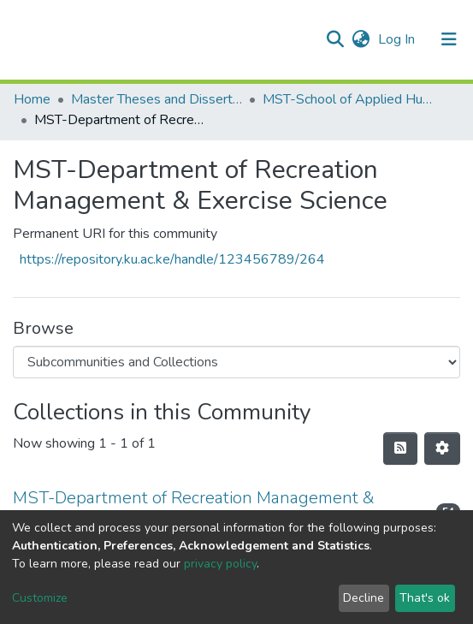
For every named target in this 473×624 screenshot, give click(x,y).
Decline (363, 598)
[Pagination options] (442, 448)
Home (32, 99)
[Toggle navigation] (449, 39)
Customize (40, 598)
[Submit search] (334, 39)
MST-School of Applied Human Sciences (348, 99)
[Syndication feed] (400, 448)
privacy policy (220, 564)
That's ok (424, 598)
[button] (360, 39)
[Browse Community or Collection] (236, 362)
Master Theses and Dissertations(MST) (156, 99)
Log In (398, 39)
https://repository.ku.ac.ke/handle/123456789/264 (172, 259)
